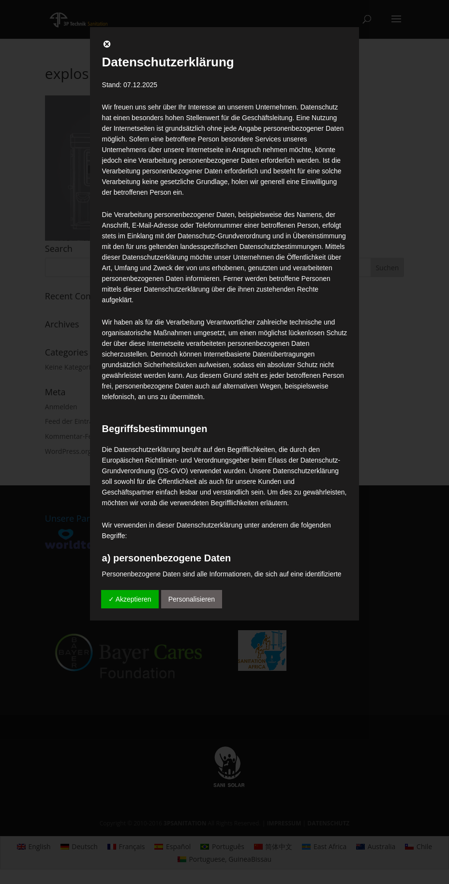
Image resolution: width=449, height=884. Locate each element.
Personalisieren (191, 599)
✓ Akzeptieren (129, 599)
